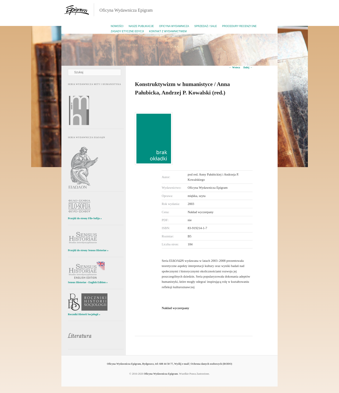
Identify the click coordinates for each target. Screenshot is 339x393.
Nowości (117, 26)
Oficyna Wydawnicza (174, 26)
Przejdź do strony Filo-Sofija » (85, 218)
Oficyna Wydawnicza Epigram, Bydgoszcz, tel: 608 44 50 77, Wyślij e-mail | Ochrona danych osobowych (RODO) (169, 363)
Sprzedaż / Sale (205, 26)
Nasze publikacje (141, 26)
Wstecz (234, 67)
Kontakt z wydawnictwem (168, 31)
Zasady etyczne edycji (127, 31)
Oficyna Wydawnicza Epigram (126, 10)
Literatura (79, 335)
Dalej (248, 67)
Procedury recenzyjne (239, 26)
